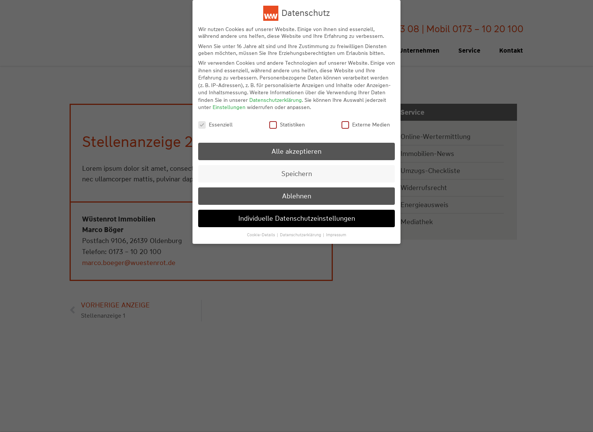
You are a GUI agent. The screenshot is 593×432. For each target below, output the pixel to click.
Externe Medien (366, 124)
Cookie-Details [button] (261, 234)
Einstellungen (229, 107)
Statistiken (287, 124)
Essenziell (215, 124)
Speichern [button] (296, 173)
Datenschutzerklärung (275, 100)
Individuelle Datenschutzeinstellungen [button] (296, 218)
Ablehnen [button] (296, 196)
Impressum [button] (336, 234)
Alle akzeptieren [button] (296, 151)
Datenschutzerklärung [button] (301, 234)
